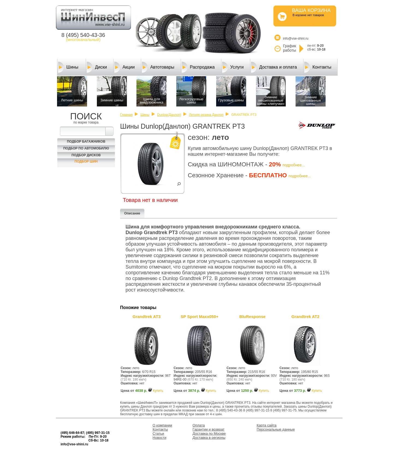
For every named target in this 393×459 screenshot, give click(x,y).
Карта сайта (266, 425)
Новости (159, 438)
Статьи (158, 433)
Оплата (199, 425)
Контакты (317, 67)
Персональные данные (276, 429)
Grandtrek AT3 (147, 316)
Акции (124, 67)
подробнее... (293, 165)
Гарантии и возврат (209, 429)
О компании (162, 425)
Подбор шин (86, 161)
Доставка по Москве (209, 433)
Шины (68, 67)
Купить (158, 391)
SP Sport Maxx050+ (200, 316)
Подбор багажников (86, 141)
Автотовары (158, 67)
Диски (97, 67)
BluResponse (252, 316)
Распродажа (198, 67)
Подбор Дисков (86, 155)
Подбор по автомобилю (86, 148)
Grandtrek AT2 (305, 316)
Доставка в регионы (209, 438)
